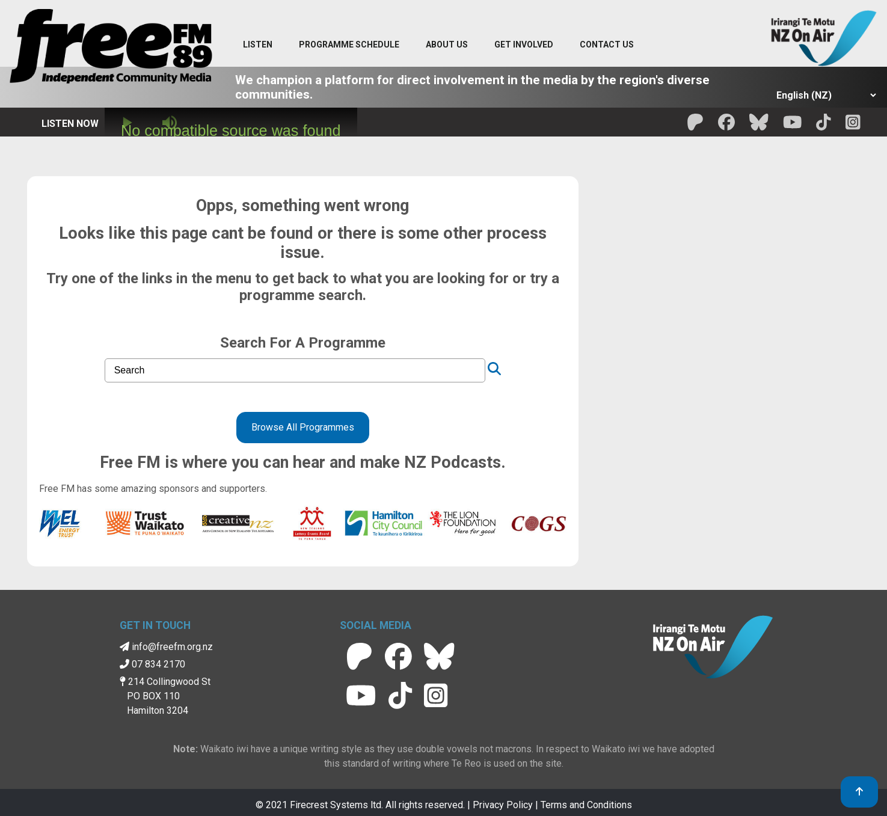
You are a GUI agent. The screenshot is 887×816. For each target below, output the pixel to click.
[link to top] (859, 792)
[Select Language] (823, 95)
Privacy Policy (503, 805)
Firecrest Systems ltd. (336, 805)
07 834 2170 (152, 664)
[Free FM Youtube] (792, 126)
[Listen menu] (257, 45)
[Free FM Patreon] (695, 126)
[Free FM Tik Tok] (823, 126)
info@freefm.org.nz (166, 646)
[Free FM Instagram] (853, 126)
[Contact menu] (607, 45)
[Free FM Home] (111, 48)
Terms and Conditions (586, 805)
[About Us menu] (447, 45)
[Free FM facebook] (726, 126)
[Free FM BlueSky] (759, 126)
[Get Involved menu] (523, 45)
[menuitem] (349, 45)
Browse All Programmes (302, 427)
